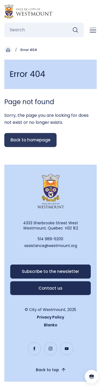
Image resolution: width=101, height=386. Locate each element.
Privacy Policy (50, 317)
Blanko (50, 325)
